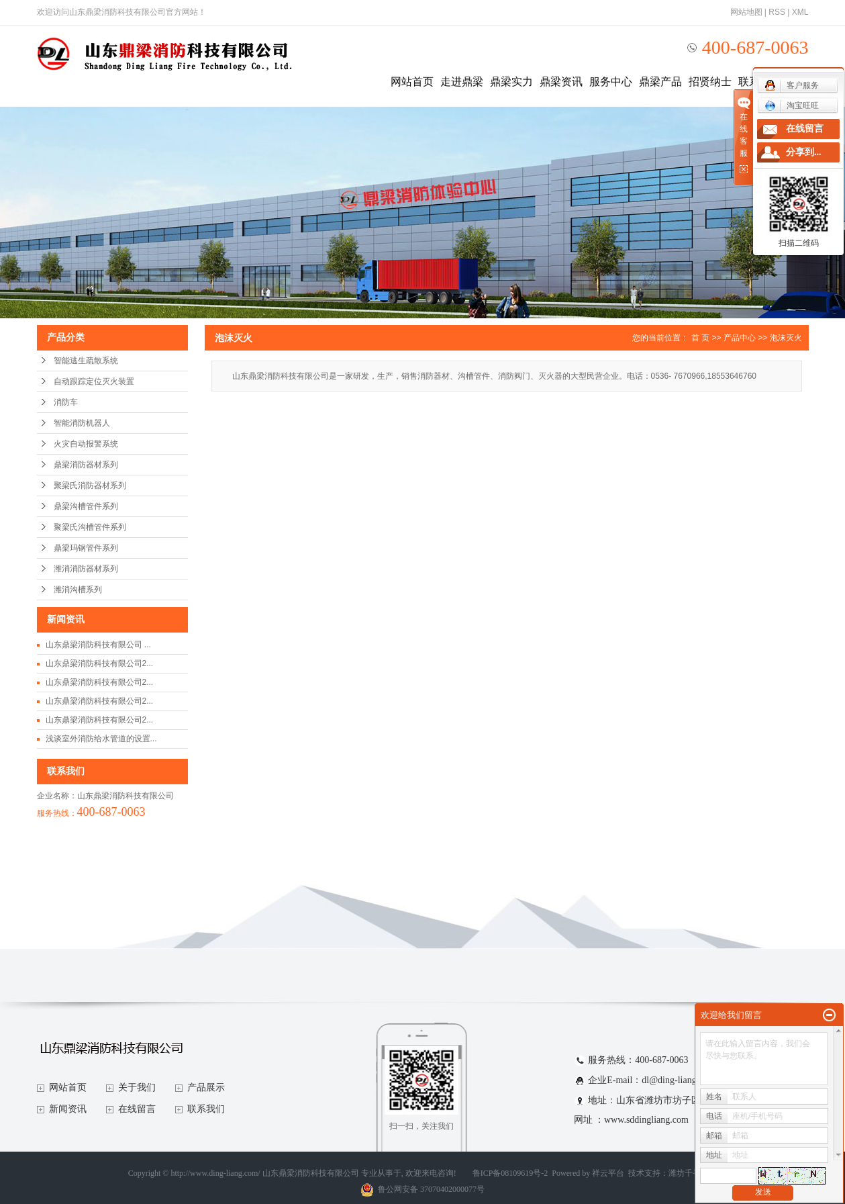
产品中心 (740, 337)
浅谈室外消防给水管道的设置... (101, 738)
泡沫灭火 (786, 337)
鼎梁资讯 (561, 81)
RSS (776, 12)
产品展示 (206, 1087)
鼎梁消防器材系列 (86, 464)
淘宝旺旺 (791, 105)
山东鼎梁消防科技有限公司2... (100, 663)
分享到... (804, 152)
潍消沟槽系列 (78, 589)
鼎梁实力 (511, 81)
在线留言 (137, 1109)
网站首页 (412, 81)
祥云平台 (608, 1173)
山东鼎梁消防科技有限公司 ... (98, 644)
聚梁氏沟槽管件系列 (90, 527)
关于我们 (137, 1087)
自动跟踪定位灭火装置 (94, 381)
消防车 (66, 402)
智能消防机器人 (82, 423)
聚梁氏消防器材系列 (90, 485)
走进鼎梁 (461, 81)
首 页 (700, 337)
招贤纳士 (710, 81)
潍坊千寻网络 (692, 1173)
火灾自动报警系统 (86, 444)
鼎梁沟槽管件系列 (86, 506)
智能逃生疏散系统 (86, 360)
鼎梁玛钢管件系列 (86, 548)
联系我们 (206, 1109)
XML (800, 12)
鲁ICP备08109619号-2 (510, 1173)
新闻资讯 (68, 1109)
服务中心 (610, 81)
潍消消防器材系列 (86, 568)
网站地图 (746, 12)
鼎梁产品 (660, 81)
